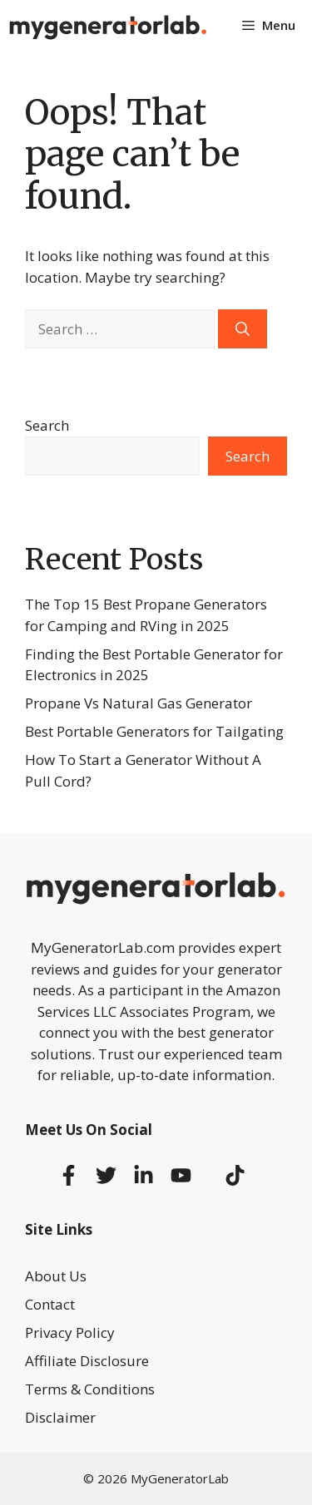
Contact (50, 1304)
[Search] (242, 329)
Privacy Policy (70, 1332)
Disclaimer (60, 1417)
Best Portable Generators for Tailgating (154, 731)
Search (47, 425)
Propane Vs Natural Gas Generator (138, 703)
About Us (56, 1275)
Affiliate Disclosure (87, 1360)
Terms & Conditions (90, 1389)
